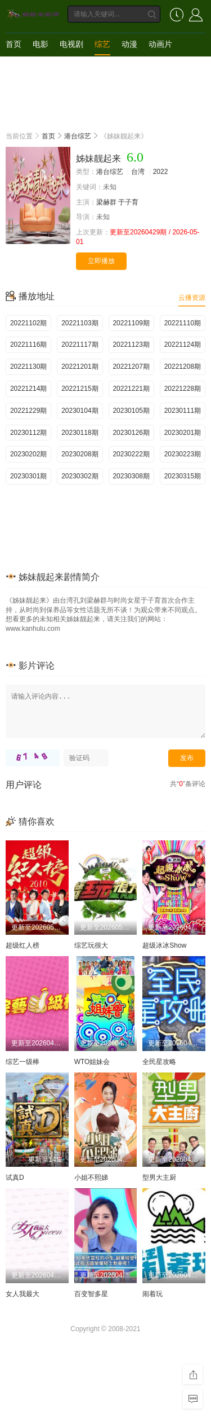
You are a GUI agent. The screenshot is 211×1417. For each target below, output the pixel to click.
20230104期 (79, 411)
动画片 (160, 44)
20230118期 (79, 433)
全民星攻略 (159, 1062)
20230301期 (28, 476)
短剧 (13, 66)
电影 (40, 44)
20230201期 (182, 433)
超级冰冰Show (164, 945)
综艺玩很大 (91, 945)
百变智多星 (91, 1294)
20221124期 (182, 344)
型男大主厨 (159, 1177)
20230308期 (131, 476)
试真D (15, 1177)
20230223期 (182, 454)
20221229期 (28, 411)
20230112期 (28, 433)
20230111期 (182, 411)
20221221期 (131, 389)
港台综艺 (77, 136)
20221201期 (79, 366)
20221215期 (79, 389)
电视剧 (71, 44)
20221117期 (79, 344)
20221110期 (182, 323)
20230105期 (131, 411)
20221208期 (182, 366)
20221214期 (28, 389)
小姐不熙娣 (91, 1177)
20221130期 (28, 366)
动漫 (129, 44)
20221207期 (131, 366)
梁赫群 (106, 202)
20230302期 (79, 476)
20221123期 (131, 344)
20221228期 (182, 389)
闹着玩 (152, 1294)
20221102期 (28, 323)
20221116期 (28, 344)
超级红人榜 (22, 945)
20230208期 (79, 454)
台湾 (138, 172)
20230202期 (28, 454)
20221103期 (79, 323)
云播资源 (191, 298)
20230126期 (131, 433)
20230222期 (131, 454)
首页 (13, 44)
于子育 (128, 202)
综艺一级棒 (22, 1062)
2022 (160, 172)
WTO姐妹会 (92, 1062)
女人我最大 (22, 1294)
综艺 (102, 44)
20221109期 (131, 323)
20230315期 (182, 476)
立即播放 (101, 261)
